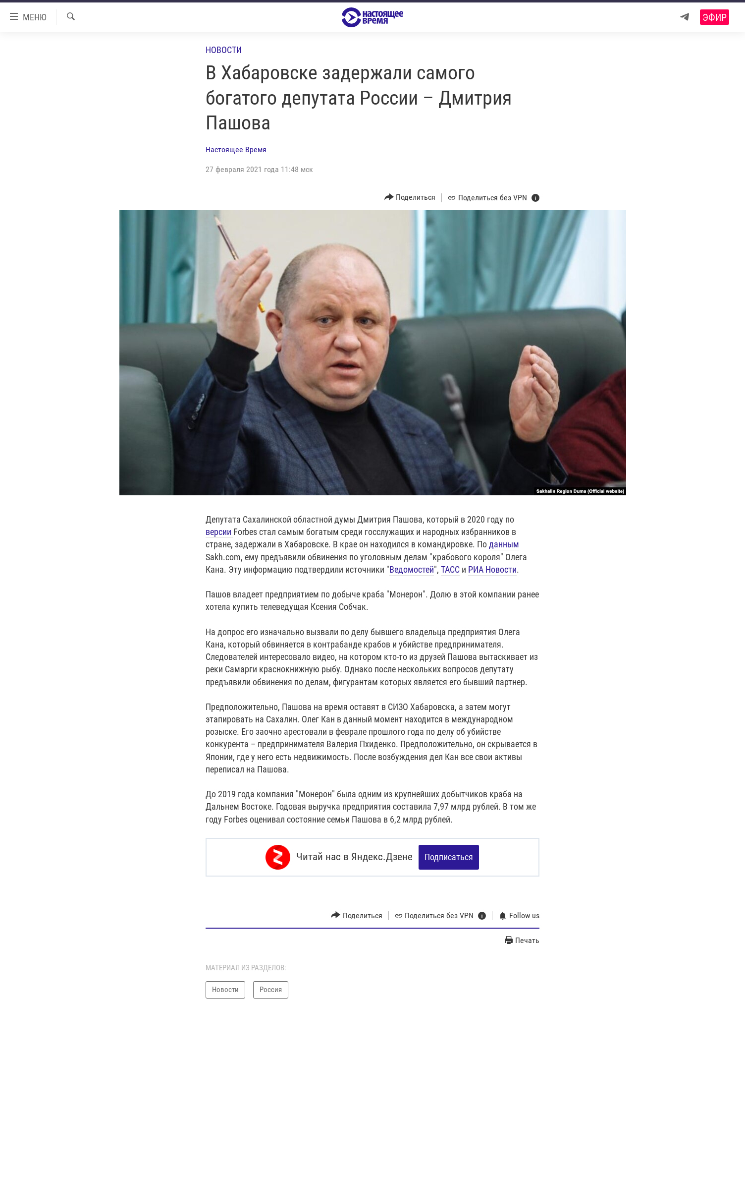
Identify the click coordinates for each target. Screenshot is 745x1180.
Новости (224, 50)
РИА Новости (492, 569)
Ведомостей (411, 569)
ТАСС (450, 569)
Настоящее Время (236, 149)
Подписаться (449, 857)
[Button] (410, 197)
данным (504, 544)
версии (219, 532)
